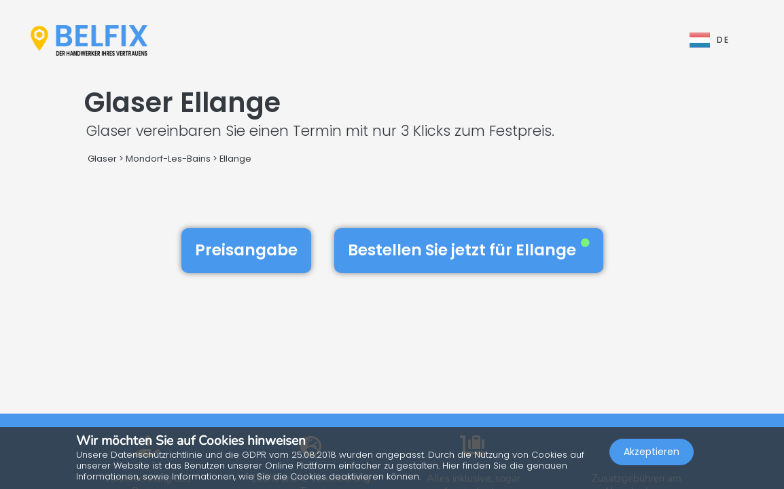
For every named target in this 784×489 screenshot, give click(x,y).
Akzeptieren (651, 452)
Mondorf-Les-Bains (168, 158)
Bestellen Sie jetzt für (469, 249)
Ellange (235, 158)
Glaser (102, 158)
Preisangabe (246, 250)
